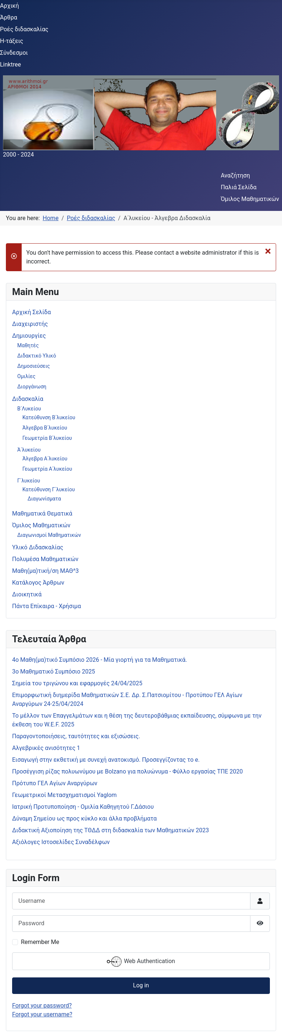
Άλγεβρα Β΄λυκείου (44, 428)
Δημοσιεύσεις (33, 366)
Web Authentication (141, 961)
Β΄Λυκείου (29, 409)
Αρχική (9, 5)
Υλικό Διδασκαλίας (37, 547)
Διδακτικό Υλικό (36, 356)
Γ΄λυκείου (28, 481)
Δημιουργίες (29, 335)
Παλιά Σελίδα (238, 187)
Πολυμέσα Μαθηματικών (45, 559)
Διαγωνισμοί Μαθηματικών (49, 535)
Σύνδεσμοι (14, 52)
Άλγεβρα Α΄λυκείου (44, 459)
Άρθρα (8, 17)
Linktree (10, 64)
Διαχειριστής (30, 323)
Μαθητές (28, 345)
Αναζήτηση (235, 175)
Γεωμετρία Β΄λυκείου (47, 438)
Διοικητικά (26, 594)
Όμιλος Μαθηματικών (250, 198)
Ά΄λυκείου (29, 450)
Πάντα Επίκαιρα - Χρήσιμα (46, 606)
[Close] (268, 251)
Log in (141, 985)
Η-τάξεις (11, 40)
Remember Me (40, 941)
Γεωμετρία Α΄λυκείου (47, 469)
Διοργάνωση (31, 386)
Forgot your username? (42, 1014)
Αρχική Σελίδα (31, 312)
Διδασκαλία (27, 398)
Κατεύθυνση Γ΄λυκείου (48, 489)
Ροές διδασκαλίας (24, 29)
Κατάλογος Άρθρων (38, 582)
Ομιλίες (26, 376)
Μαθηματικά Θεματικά (42, 513)
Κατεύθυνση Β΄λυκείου (48, 417)
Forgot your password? (42, 1005)
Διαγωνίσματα (44, 499)
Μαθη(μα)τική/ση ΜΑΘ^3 (45, 570)
